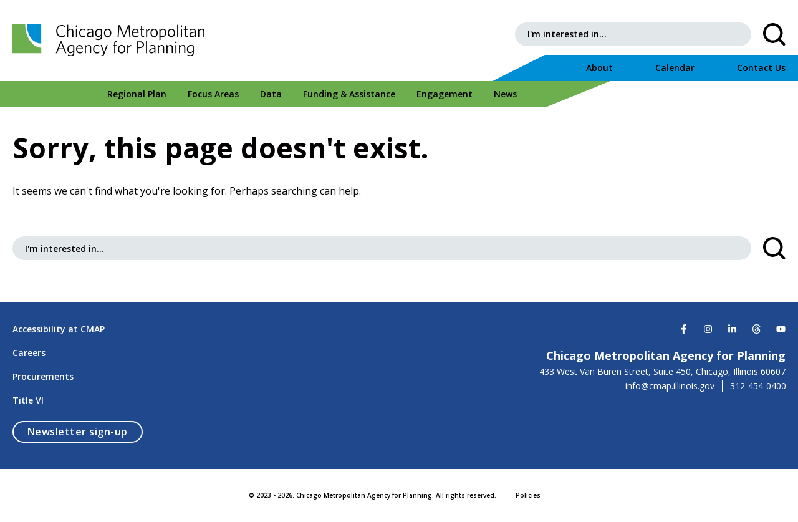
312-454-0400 (758, 386)
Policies (528, 495)
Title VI (28, 400)
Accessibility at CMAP (58, 329)
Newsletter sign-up (85, 431)
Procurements (43, 376)
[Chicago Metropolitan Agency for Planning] (112, 40)
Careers (29, 353)
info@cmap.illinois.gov (669, 386)
